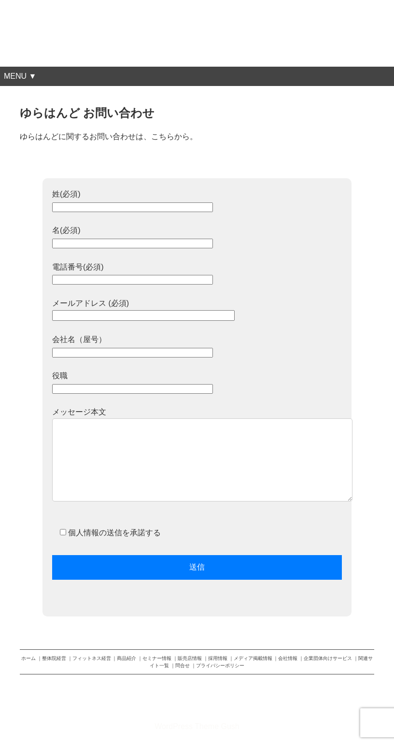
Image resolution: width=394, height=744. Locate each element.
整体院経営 (54, 658)
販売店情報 (190, 658)
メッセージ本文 (197, 460)
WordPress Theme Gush (197, 726)
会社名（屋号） (132, 345)
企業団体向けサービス (328, 658)
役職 (132, 382)
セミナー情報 (156, 658)
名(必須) (132, 236)
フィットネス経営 (91, 658)
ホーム (28, 658)
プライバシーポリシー (220, 665)
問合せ (182, 665)
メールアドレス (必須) (143, 309)
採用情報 (217, 658)
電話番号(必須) (132, 273)
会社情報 (287, 658)
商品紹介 (126, 658)
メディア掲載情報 (253, 658)
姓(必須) (132, 200)
